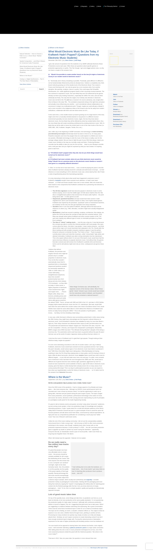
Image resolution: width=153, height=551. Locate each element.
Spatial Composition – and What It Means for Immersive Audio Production (32, 62)
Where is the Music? (59, 377)
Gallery (91, 6)
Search (41, 89)
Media (99, 6)
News (76, 6)
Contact (122, 6)
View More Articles (25, 84)
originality (89, 479)
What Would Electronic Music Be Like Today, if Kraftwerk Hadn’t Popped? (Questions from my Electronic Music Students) (73, 54)
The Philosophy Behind (110, 6)
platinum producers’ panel (78, 527)
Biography (84, 6)
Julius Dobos (69, 60)
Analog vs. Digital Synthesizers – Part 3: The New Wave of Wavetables (32, 80)
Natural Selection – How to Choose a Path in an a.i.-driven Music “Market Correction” (31, 55)
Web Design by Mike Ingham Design (99, 547)
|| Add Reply (77, 60)
